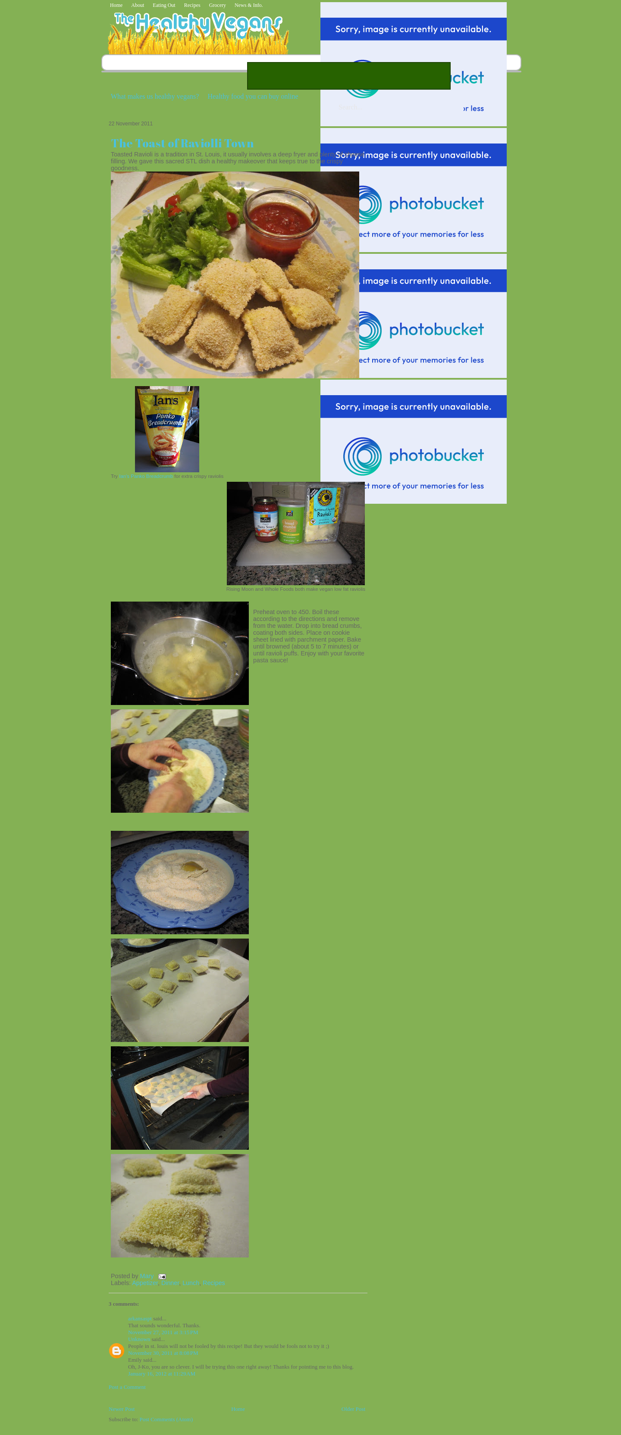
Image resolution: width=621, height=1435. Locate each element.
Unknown (139, 1339)
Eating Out (164, 5)
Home (116, 5)
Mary (148, 1276)
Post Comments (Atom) (166, 1419)
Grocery (217, 5)
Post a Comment (127, 1387)
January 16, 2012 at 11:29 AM (161, 1373)
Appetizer (145, 1282)
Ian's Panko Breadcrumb (146, 476)
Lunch (190, 1282)
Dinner (170, 1282)
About (137, 5)
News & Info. (249, 5)
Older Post (353, 1409)
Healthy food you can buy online (252, 96)
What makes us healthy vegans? (155, 96)
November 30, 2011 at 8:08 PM (163, 1353)
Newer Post (122, 1409)
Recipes (192, 5)
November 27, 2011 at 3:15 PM (163, 1332)
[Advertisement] (349, 76)
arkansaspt (140, 1318)
